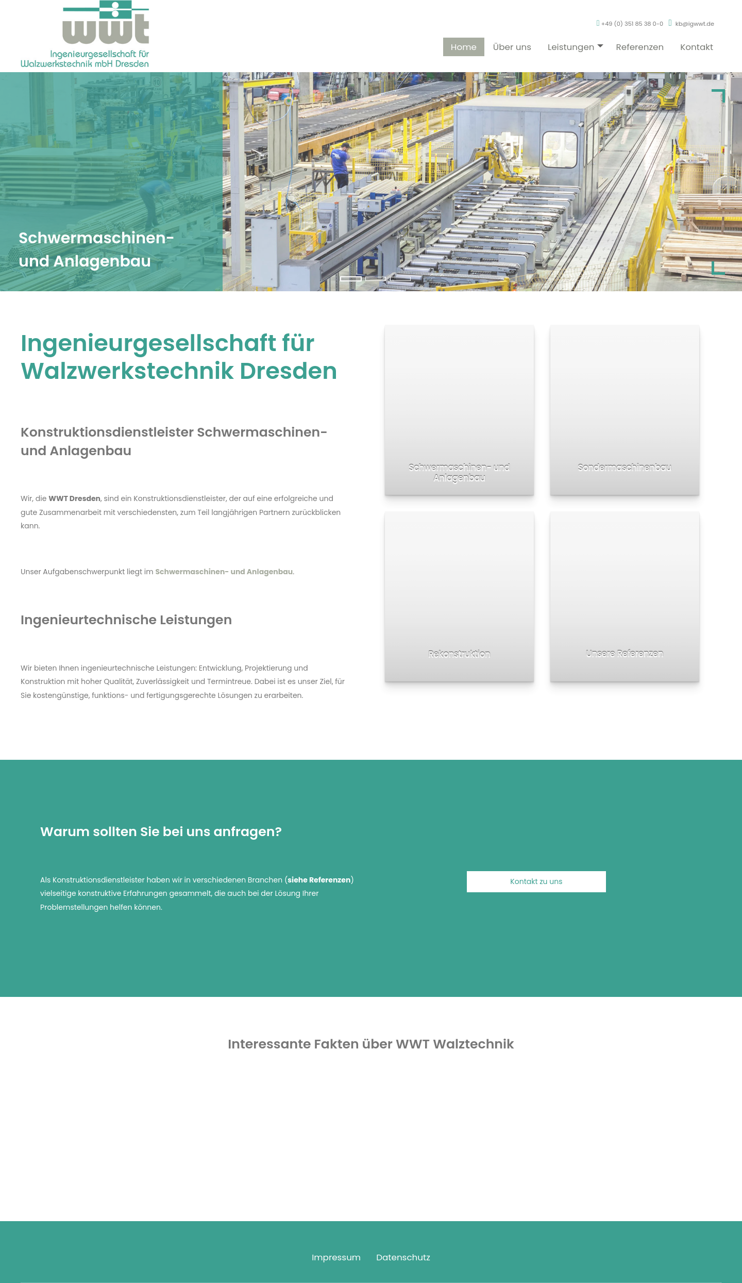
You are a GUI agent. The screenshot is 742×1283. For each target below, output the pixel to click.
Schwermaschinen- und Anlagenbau (224, 571)
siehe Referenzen (319, 880)
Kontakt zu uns (536, 881)
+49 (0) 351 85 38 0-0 (630, 34)
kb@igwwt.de (695, 34)
